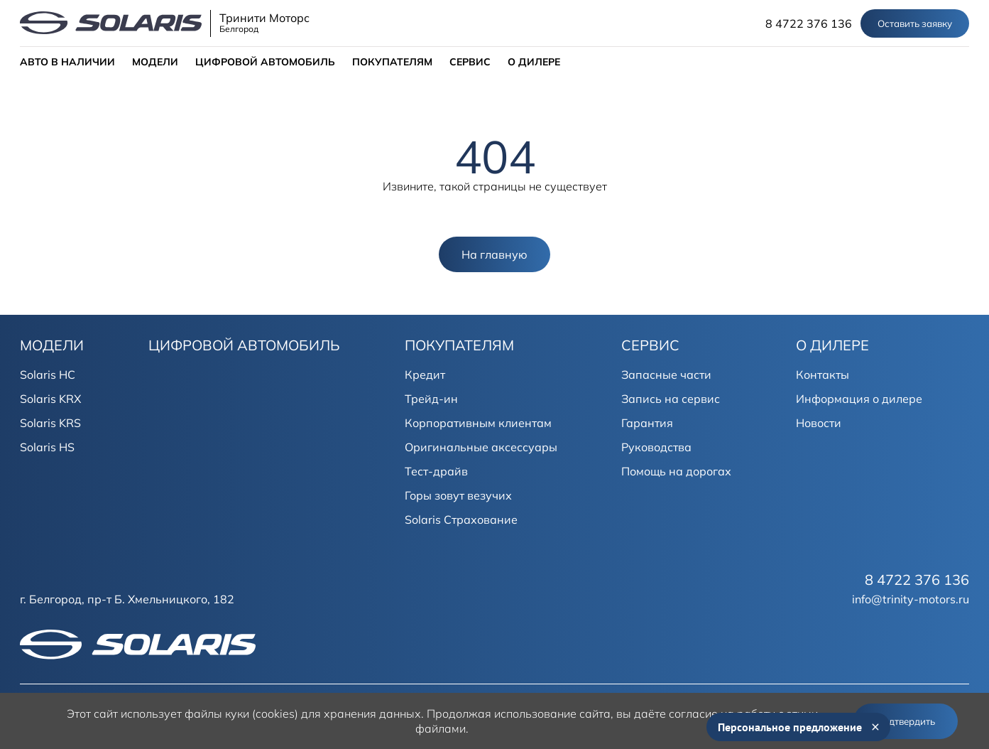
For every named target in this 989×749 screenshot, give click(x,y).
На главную (494, 254)
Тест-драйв (436, 471)
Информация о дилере (859, 399)
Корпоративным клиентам (478, 423)
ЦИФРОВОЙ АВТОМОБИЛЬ (265, 61)
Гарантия (647, 423)
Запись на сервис (670, 399)
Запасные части (666, 374)
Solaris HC (47, 374)
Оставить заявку (915, 23)
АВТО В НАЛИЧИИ (67, 61)
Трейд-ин (431, 399)
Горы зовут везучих (458, 495)
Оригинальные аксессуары (481, 447)
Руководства (656, 447)
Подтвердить (905, 721)
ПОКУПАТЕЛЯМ (392, 61)
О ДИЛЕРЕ (534, 61)
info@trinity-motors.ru (910, 599)
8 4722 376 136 (808, 23)
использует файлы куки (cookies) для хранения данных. (272, 713)
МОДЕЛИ (155, 61)
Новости (818, 423)
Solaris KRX (50, 399)
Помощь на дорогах (676, 471)
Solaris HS (47, 447)
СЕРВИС (470, 61)
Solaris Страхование (461, 519)
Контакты (822, 374)
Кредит (425, 374)
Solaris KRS (50, 423)
